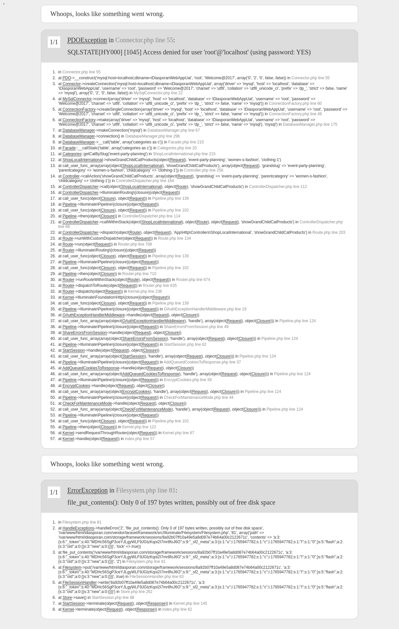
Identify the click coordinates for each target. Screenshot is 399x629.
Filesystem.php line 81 (146, 490)
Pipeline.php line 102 (170, 210)
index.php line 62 (177, 609)
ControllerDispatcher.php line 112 (278, 186)
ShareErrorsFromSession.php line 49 (196, 326)
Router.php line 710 (139, 273)
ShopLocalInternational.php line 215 (184, 154)
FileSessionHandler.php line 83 (156, 576)
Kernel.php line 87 (178, 433)
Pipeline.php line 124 (297, 321)
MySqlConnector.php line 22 (157, 93)
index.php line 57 (140, 438)
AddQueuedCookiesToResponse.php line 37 (202, 362)
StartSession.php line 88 (113, 597)
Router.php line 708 (135, 244)
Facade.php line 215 (186, 142)
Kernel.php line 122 (139, 427)
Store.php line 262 (136, 591)
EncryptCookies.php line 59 (188, 380)
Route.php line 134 (174, 238)
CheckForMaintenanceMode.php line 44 (199, 397)
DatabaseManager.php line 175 (310, 124)
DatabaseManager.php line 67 (173, 130)
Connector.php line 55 (144, 40)
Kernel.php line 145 (190, 603)
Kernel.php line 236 (145, 291)
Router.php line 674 (193, 279)
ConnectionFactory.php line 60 (295, 103)
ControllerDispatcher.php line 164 (145, 180)
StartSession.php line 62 (185, 344)
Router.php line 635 (160, 285)
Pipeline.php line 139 (170, 198)
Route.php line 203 (328, 232)
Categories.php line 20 (177, 148)
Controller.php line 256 (203, 170)
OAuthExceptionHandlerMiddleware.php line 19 (205, 309)
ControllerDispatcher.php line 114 (151, 216)
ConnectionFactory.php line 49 (295, 114)
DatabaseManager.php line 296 (152, 136)
